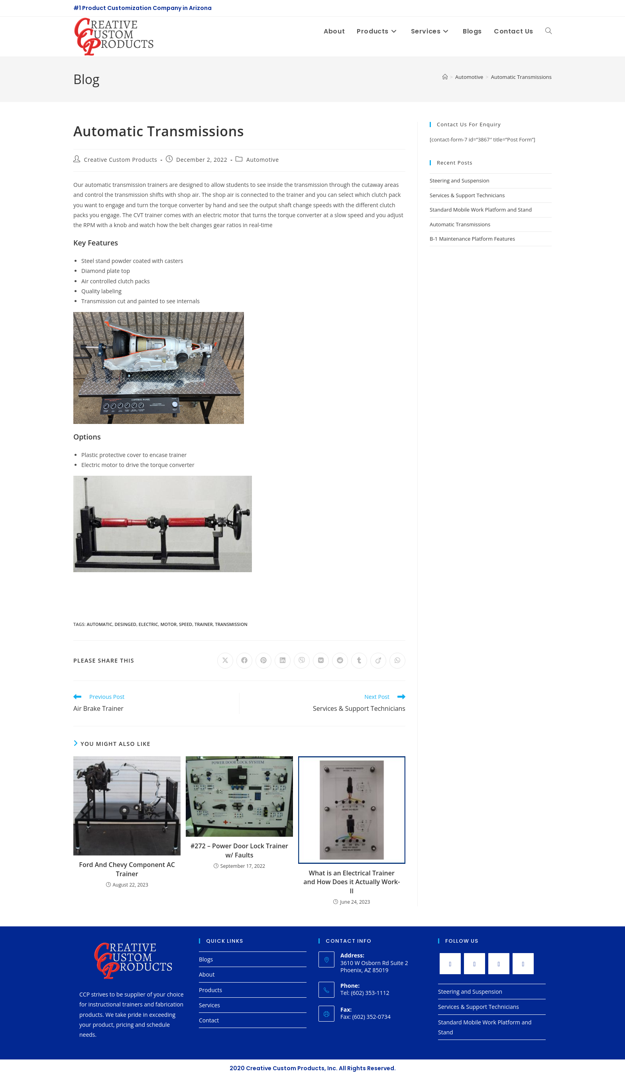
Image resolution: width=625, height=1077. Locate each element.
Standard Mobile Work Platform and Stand (481, 209)
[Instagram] (499, 964)
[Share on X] (225, 661)
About (206, 974)
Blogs (206, 959)
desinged (125, 624)
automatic (99, 624)
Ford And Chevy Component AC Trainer (127, 869)
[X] (450, 964)
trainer (204, 624)
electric (148, 624)
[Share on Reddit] (340, 661)
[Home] (445, 76)
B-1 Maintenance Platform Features (472, 238)
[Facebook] (474, 964)
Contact (209, 1020)
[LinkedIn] (523, 964)
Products (210, 990)
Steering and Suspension (459, 180)
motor (168, 624)
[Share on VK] (321, 661)
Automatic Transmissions (521, 76)
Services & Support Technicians (467, 195)
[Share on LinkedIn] (283, 661)
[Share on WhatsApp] (397, 661)
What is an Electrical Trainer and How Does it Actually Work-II (351, 882)
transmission (231, 624)
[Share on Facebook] (244, 661)
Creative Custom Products (120, 159)
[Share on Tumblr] (359, 661)
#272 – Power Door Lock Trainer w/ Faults (239, 850)
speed (185, 624)
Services (209, 1005)
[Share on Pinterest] (263, 661)
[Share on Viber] (302, 661)
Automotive (262, 159)
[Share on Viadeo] (378, 661)
